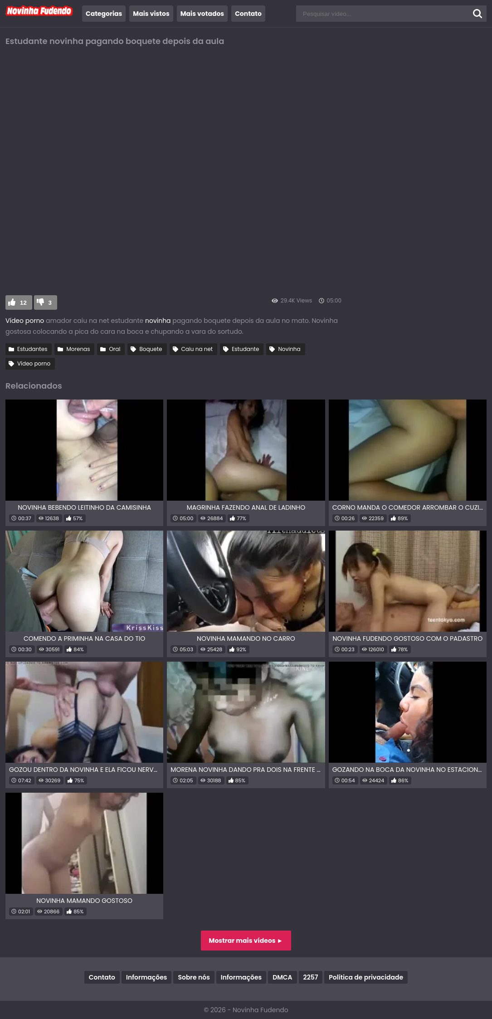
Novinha (289, 349)
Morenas (78, 349)
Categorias (104, 13)
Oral (114, 349)
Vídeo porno (24, 320)
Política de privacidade (366, 977)
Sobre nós (193, 977)
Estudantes (32, 349)
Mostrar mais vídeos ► (246, 940)
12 (23, 302)
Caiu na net (197, 349)
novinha (158, 320)
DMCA (282, 977)
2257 (310, 977)
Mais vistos (151, 13)
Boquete (150, 349)
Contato (248, 13)
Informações (146, 977)
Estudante (245, 349)
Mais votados (202, 13)
